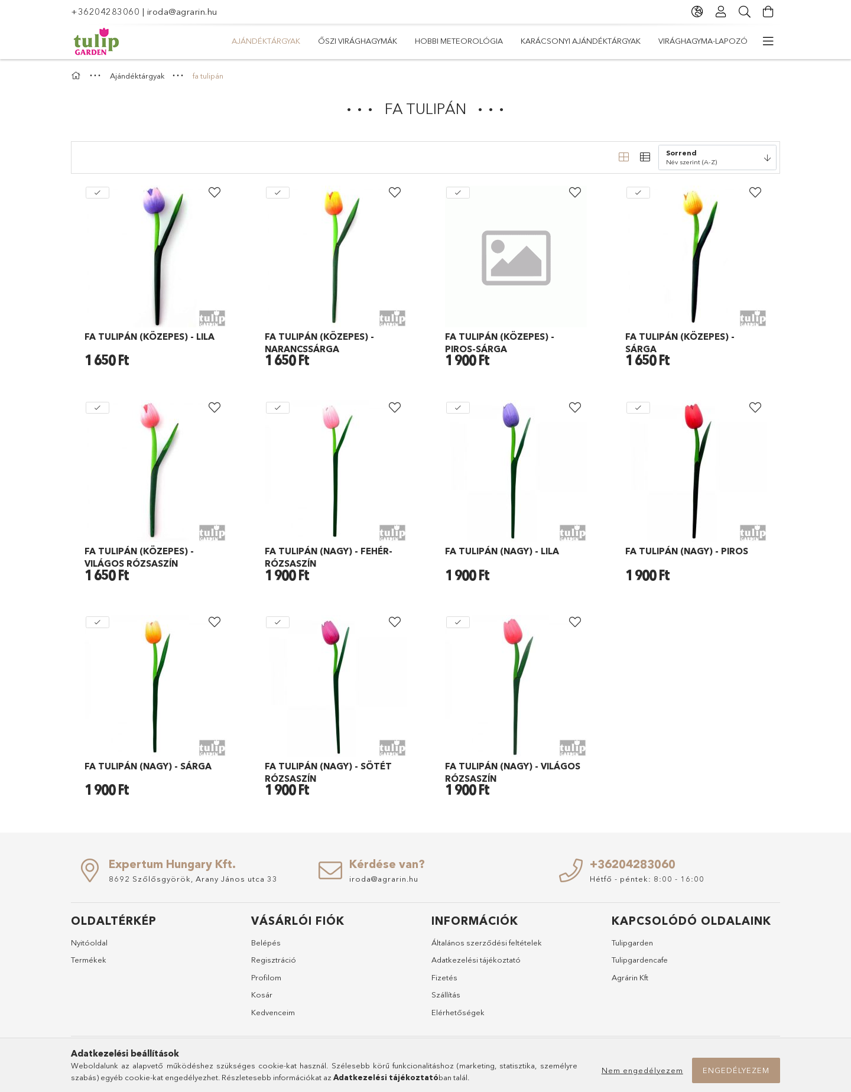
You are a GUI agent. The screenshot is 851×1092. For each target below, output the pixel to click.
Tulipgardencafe (640, 959)
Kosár (261, 994)
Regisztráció (273, 959)
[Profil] (721, 12)
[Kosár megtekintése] (768, 12)
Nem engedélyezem (642, 1070)
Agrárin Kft (630, 977)
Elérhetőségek (458, 1012)
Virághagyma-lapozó (703, 41)
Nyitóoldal (89, 942)
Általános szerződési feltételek (486, 942)
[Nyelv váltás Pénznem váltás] (697, 12)
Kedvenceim (273, 1012)
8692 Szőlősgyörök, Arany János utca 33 (193, 878)
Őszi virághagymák (357, 41)
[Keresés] (744, 12)
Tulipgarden (632, 942)
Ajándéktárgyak (266, 41)
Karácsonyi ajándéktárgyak (581, 41)
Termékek (88, 959)
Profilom (266, 977)
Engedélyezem (736, 1070)
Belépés (266, 942)
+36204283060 (105, 11)
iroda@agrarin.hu (182, 11)
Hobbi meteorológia (459, 41)
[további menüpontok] (768, 41)
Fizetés (444, 977)
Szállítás (445, 994)
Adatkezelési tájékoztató (476, 959)
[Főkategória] (77, 75)
